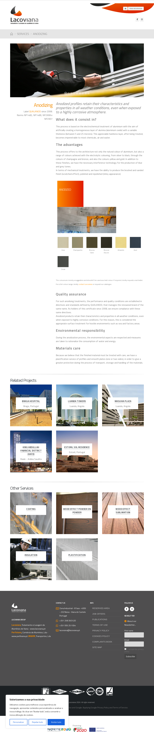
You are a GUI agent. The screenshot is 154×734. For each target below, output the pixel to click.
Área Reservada (135, 8)
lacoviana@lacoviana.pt (69, 630)
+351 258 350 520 (67, 620)
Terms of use (100, 625)
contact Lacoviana (85, 284)
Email (126, 640)
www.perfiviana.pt (20, 636)
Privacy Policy (100, 630)
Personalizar (18, 722)
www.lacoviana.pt (38, 628)
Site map (97, 647)
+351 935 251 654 (67, 625)
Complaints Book (102, 642)
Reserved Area (101, 608)
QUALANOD (35, 111)
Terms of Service (120, 707)
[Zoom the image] (77, 689)
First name (128, 631)
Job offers (98, 614)
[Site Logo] (24, 15)
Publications (99, 619)
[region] (37, 711)
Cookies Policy (101, 636)
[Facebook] (137, 19)
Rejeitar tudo (37, 722)
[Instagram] (142, 19)
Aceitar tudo (56, 722)
